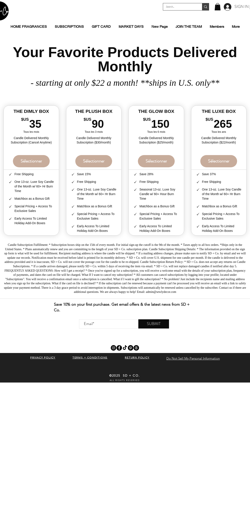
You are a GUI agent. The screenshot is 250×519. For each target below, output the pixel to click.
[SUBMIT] (153, 324)
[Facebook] (119, 348)
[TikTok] (125, 348)
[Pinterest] (130, 348)
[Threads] (136, 348)
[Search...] (179, 6)
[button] (218, 6)
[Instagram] (113, 348)
